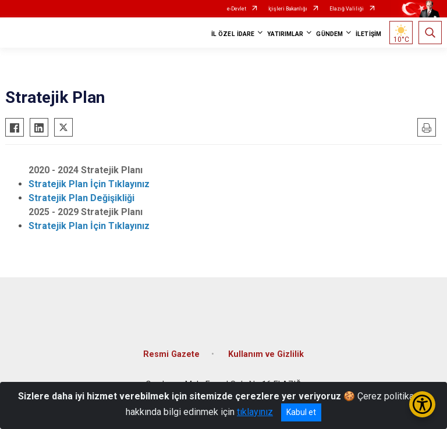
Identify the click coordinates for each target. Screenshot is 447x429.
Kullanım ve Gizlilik (266, 354)
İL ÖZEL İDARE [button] (232, 34)
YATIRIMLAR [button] (285, 34)
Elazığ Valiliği (346, 9)
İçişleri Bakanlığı (287, 9)
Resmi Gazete (171, 354)
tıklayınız (255, 411)
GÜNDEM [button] (329, 34)
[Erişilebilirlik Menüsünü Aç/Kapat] (422, 404)
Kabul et (301, 412)
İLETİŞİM (368, 34)
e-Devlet (236, 9)
